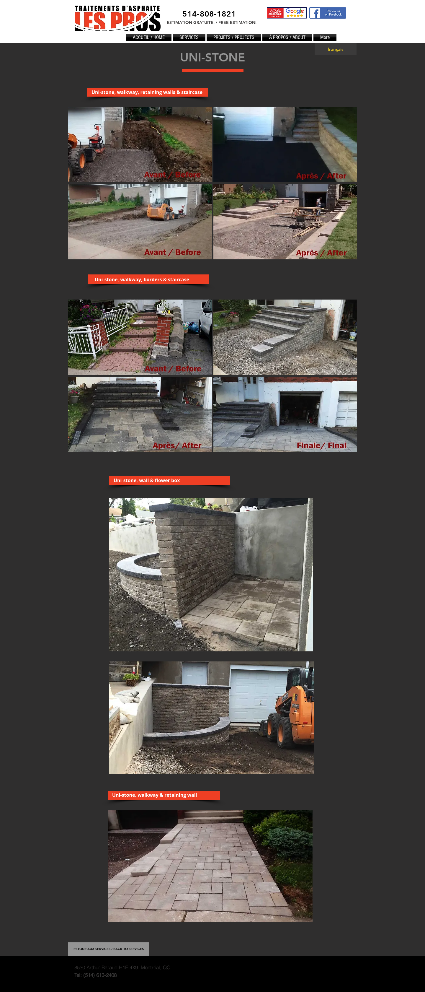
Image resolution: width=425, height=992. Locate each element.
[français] (336, 49)
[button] (140, 144)
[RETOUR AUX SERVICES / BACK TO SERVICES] (108, 949)
